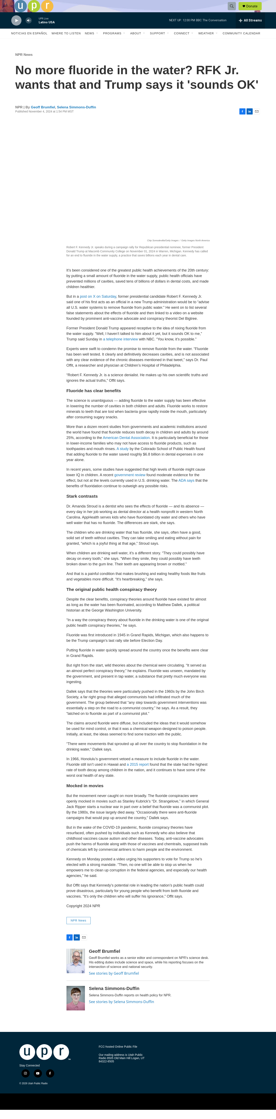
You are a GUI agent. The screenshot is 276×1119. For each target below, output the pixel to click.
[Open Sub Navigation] (97, 42)
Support (157, 42)
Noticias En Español (29, 42)
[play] (16, 29)
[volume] (28, 29)
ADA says (186, 490)
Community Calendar (241, 42)
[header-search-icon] (234, 11)
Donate (254, 11)
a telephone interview (120, 348)
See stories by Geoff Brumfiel (114, 982)
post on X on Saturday (98, 306)
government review (129, 484)
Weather (206, 42)
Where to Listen (66, 42)
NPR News (24, 64)
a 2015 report (138, 774)
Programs (112, 42)
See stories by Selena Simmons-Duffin (121, 1010)
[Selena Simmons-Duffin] (75, 1007)
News (89, 42)
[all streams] (250, 29)
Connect (181, 42)
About (135, 42)
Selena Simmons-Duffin (76, 116)
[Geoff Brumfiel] (75, 970)
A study (123, 458)
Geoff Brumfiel (43, 116)
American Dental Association (126, 447)
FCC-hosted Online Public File (118, 1055)
